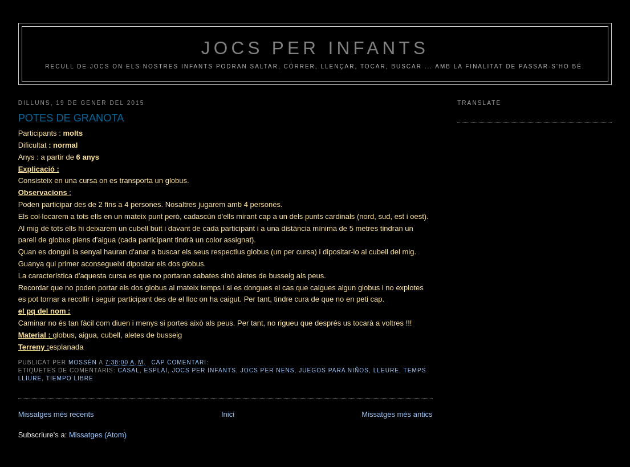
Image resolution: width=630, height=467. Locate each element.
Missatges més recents (56, 414)
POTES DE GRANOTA (71, 118)
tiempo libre (70, 378)
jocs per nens (268, 370)
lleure (386, 370)
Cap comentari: (181, 362)
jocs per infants (315, 48)
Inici (227, 414)
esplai (156, 370)
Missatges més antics (396, 414)
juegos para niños (334, 370)
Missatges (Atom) (98, 435)
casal (129, 370)
